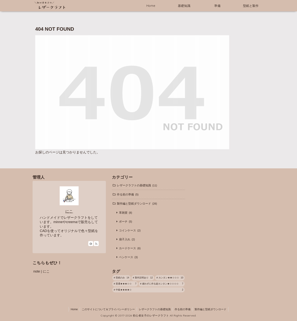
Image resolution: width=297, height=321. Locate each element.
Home (74, 309)
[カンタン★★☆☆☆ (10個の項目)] (170, 277)
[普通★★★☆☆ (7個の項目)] (125, 284)
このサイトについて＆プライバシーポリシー (108, 309)
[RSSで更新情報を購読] (96, 243)
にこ (69, 211)
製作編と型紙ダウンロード (210, 309)
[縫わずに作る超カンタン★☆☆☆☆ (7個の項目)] (162, 284)
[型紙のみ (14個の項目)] (121, 277)
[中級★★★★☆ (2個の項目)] (148, 290)
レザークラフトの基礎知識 (155, 309)
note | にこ (41, 271)
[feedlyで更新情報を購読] (90, 243)
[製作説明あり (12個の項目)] (142, 277)
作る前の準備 (183, 309)
